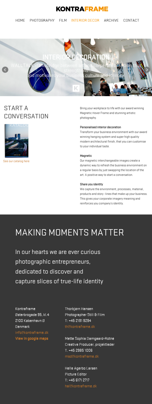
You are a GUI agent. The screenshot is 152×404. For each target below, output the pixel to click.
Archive (111, 20)
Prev (5, 70)
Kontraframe (82, 9)
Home (20, 20)
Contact (131, 20)
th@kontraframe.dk (80, 327)
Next (147, 70)
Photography (42, 20)
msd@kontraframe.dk (82, 356)
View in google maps (31, 338)
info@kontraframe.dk (31, 332)
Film (63, 20)
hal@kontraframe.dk (81, 386)
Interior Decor (85, 20)
